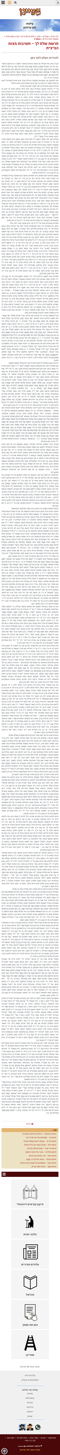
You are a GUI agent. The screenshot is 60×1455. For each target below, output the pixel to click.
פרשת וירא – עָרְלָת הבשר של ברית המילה (40, 1144)
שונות (29, 1416)
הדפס (28, 1123)
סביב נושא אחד (12, 36)
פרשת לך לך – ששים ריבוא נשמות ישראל (39, 1141)
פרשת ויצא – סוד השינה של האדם (42, 1155)
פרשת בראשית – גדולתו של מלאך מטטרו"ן (39, 1133)
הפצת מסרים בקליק (30, 1380)
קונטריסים (30, 1398)
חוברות (30, 1402)
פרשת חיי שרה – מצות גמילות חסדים (41, 1148)
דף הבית (54, 36)
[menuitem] (30, 1193)
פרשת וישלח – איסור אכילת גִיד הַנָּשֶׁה (41, 1159)
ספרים (30, 1393)
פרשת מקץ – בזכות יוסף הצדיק (43, 1166)
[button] (15, 2)
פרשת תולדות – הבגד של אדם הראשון (41, 1152)
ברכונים (30, 1407)
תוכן (39, 36)
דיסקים (30, 1411)
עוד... (54, 1130)
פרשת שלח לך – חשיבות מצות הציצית (33, 46)
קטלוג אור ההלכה (30, 1389)
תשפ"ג (37, 39)
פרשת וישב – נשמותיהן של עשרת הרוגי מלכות (38, 1163)
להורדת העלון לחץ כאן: (44, 58)
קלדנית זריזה (30, 1375)
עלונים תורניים (28, 36)
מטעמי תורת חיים (50, 39)
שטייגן (46, 36)
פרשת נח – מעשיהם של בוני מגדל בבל (41, 1137)
